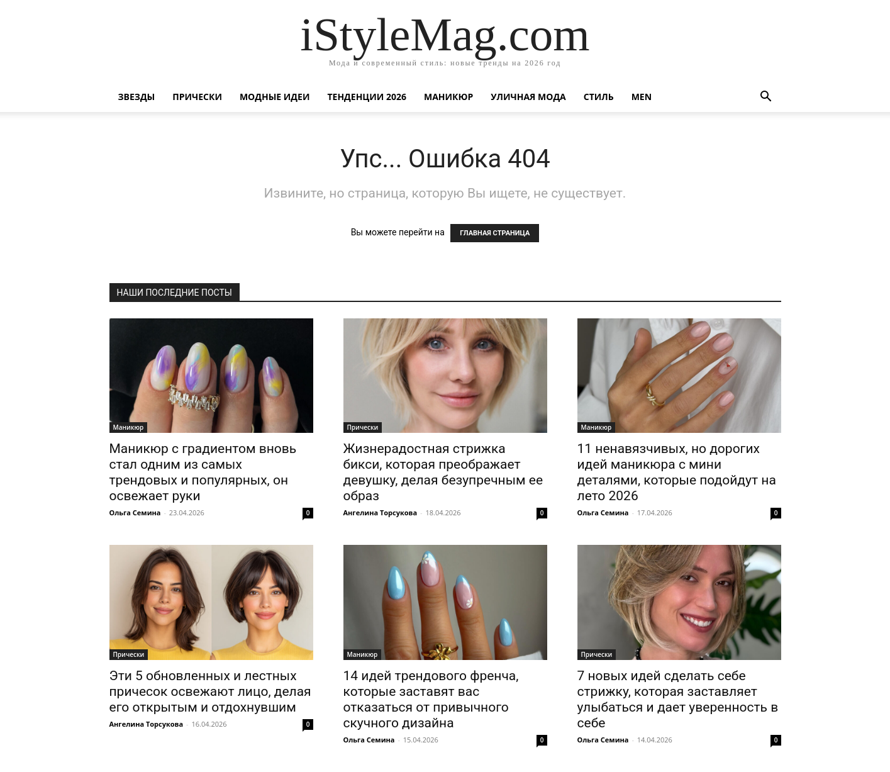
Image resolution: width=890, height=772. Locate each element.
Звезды (136, 97)
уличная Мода (528, 97)
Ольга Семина (135, 512)
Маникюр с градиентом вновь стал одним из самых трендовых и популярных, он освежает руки (203, 472)
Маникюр (448, 97)
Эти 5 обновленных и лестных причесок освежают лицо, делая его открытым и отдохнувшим (210, 691)
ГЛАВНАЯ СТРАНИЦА (495, 233)
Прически (197, 97)
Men (641, 97)
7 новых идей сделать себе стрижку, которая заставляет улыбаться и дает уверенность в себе (678, 699)
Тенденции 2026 (366, 97)
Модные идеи (275, 97)
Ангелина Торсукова (380, 512)
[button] (766, 98)
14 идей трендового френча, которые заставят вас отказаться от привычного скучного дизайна (431, 699)
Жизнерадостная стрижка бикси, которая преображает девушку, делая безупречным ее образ (443, 472)
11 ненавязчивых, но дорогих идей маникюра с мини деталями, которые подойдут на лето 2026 (676, 472)
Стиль (599, 97)
